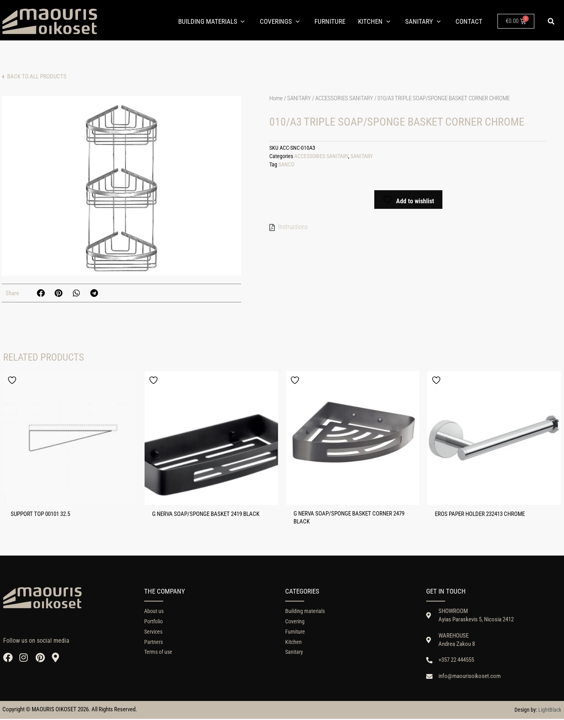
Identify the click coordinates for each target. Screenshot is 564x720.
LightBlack (549, 711)
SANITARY (299, 98)
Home (276, 98)
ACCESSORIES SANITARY (344, 98)
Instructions (293, 227)
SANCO (286, 164)
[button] (551, 21)
